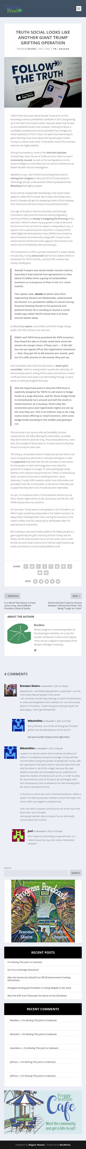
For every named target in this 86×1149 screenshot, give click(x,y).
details (39, 293)
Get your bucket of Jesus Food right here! (48, 736)
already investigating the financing (50, 218)
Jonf (30, 831)
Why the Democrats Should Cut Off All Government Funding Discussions (38, 979)
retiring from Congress (22, 178)
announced (37, 255)
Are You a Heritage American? (23, 969)
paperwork (20, 461)
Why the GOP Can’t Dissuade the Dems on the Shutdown (37, 995)
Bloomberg (15, 185)
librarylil (14, 1034)
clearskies (15, 1048)
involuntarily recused (21, 160)
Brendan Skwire (30, 686)
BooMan (32, 48)
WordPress (65, 1144)
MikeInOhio (35, 721)
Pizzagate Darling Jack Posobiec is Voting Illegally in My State (39, 987)
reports (28, 326)
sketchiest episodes (56, 152)
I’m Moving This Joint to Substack (24, 962)
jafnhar (14, 1061)
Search (7, 867)
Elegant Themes (37, 1144)
